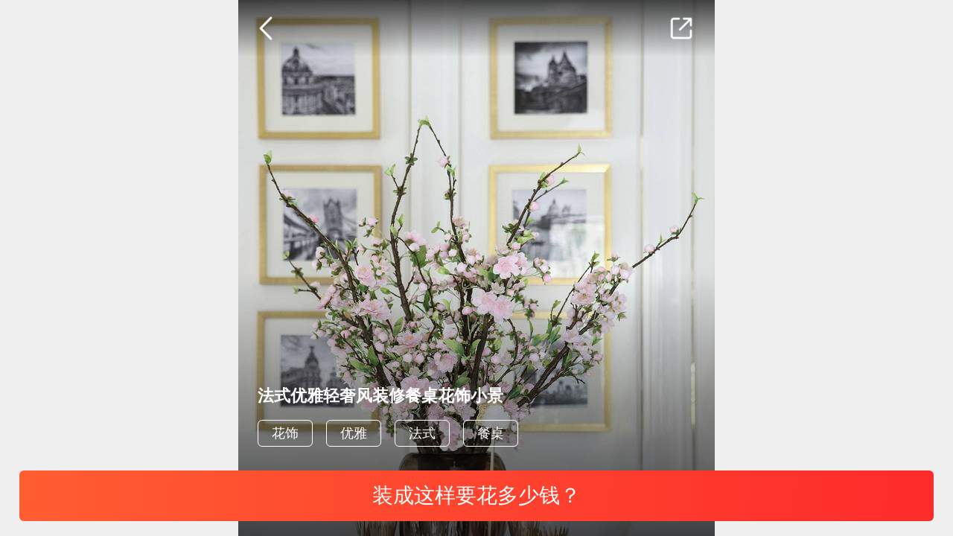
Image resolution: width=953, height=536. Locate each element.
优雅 (353, 433)
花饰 (285, 433)
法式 (422, 433)
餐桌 (490, 433)
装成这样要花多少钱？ (476, 495)
